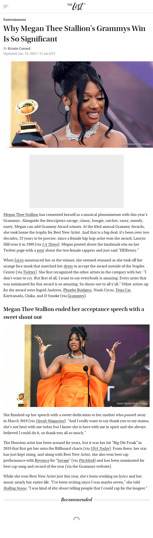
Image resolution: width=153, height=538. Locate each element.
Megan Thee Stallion (20, 214)
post (40, 250)
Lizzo (19, 260)
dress (68, 266)
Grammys (76, 296)
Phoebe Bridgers (77, 290)
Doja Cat (123, 290)
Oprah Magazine (50, 421)
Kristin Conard (19, 48)
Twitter (29, 272)
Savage (63, 460)
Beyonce (42, 460)
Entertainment (14, 19)
